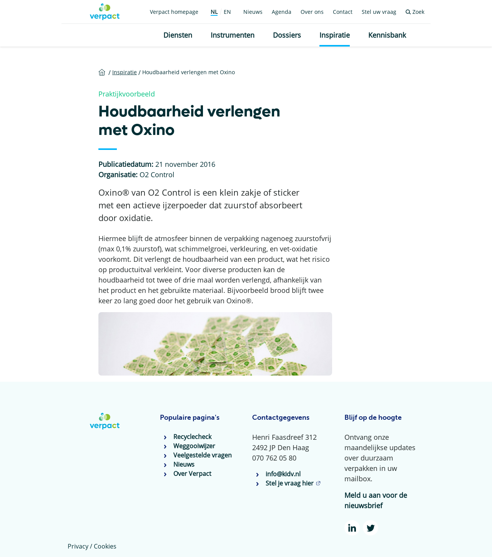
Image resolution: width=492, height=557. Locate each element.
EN (227, 11)
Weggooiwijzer (194, 446)
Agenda (281, 11)
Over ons (312, 11)
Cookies (105, 546)
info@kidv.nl (283, 474)
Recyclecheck (192, 436)
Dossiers (287, 35)
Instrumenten (232, 35)
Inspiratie (334, 35)
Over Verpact (192, 473)
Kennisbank (387, 35)
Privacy (78, 546)
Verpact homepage (174, 11)
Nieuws (253, 11)
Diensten (177, 35)
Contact (342, 11)
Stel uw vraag (379, 11)
